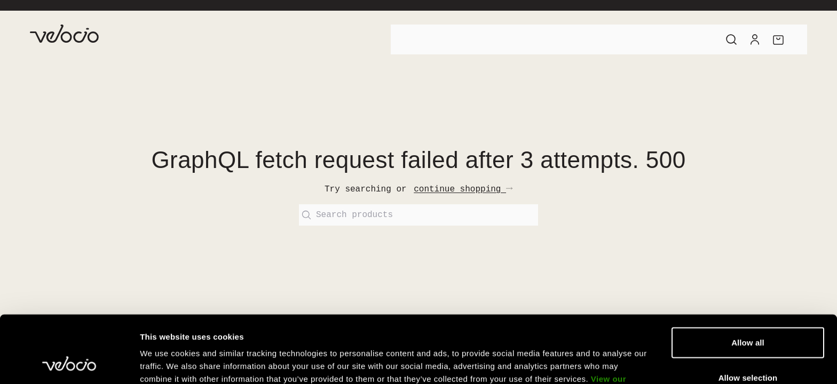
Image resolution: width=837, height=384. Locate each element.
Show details (560, 362)
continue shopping (463, 189)
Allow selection (748, 314)
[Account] (755, 39)
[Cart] (778, 39)
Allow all (747, 279)
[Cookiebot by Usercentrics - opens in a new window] (69, 363)
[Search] (731, 39)
